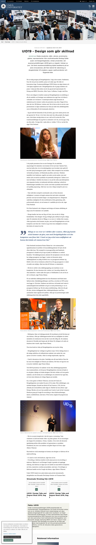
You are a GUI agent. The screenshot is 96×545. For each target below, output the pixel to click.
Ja (36, 489)
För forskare (19, 1)
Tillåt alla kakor (8, 540)
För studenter (10, 1)
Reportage (7, 42)
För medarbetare (35, 1)
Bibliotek (26, 1)
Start (2, 42)
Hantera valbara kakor (9, 533)
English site (91, 1)
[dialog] (17, 532)
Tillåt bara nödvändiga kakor (12, 537)
